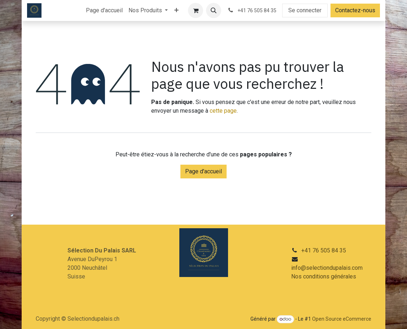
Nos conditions (311, 276)
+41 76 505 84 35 (323, 250)
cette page (223, 110)
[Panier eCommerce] (195, 10)
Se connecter (304, 10)
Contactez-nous (355, 10)
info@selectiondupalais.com (327, 267)
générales (343, 276)
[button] (213, 10)
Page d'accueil (203, 171)
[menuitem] (104, 10)
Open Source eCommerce (341, 319)
